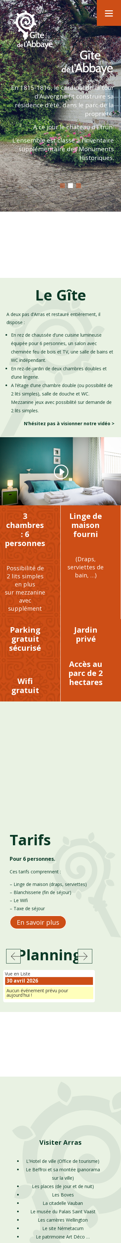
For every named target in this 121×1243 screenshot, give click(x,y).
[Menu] (109, 13)
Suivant (85, 836)
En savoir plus (38, 802)
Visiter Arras (60, 1022)
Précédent (13, 836)
